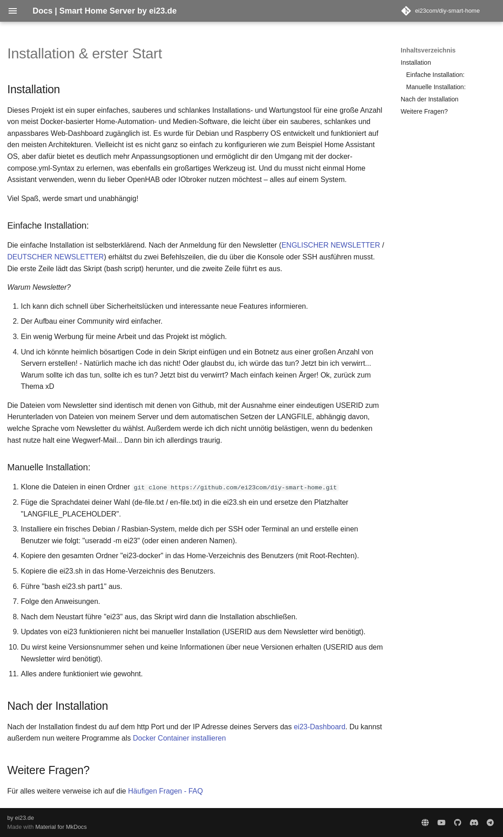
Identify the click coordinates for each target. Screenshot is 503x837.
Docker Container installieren (179, 738)
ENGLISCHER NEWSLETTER (331, 245)
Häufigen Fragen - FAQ (165, 791)
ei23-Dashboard (319, 727)
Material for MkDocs (61, 826)
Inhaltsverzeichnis (428, 50)
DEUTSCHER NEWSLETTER (55, 257)
